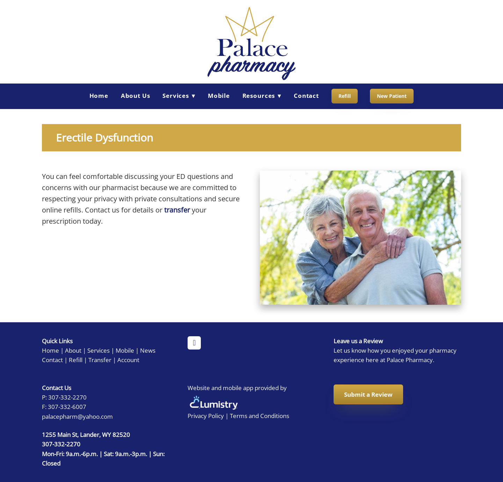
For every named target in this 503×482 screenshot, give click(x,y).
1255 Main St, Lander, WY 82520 (86, 434)
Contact (306, 95)
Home (98, 95)
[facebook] (194, 343)
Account (128, 359)
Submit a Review (368, 394)
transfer (177, 210)
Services (98, 350)
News (147, 350)
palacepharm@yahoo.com (77, 416)
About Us (135, 95)
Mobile (219, 95)
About (73, 350)
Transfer (99, 359)
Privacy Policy (206, 415)
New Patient (392, 96)
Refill (344, 96)
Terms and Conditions (259, 415)
